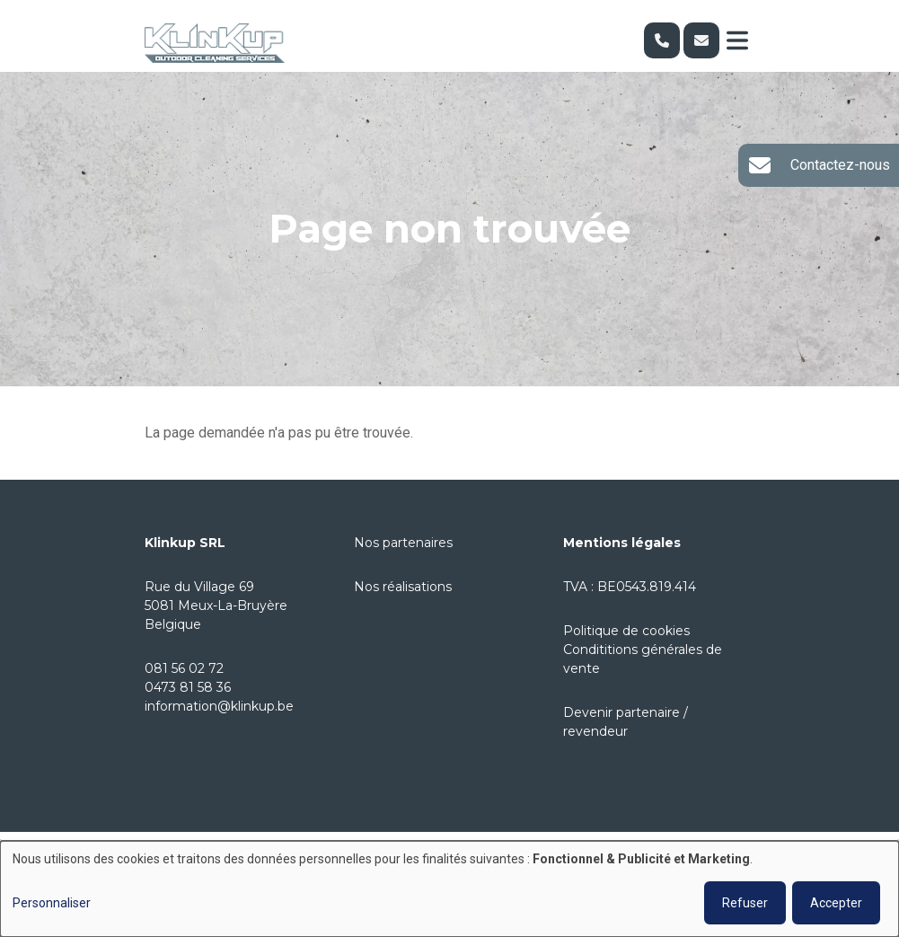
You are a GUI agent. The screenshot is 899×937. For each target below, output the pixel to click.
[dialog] (449, 889)
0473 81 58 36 (188, 687)
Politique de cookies (626, 631)
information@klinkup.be (219, 706)
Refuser (745, 903)
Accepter (836, 903)
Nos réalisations (403, 587)
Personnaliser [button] (52, 903)
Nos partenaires (403, 543)
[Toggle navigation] (737, 40)
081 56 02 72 (184, 668)
